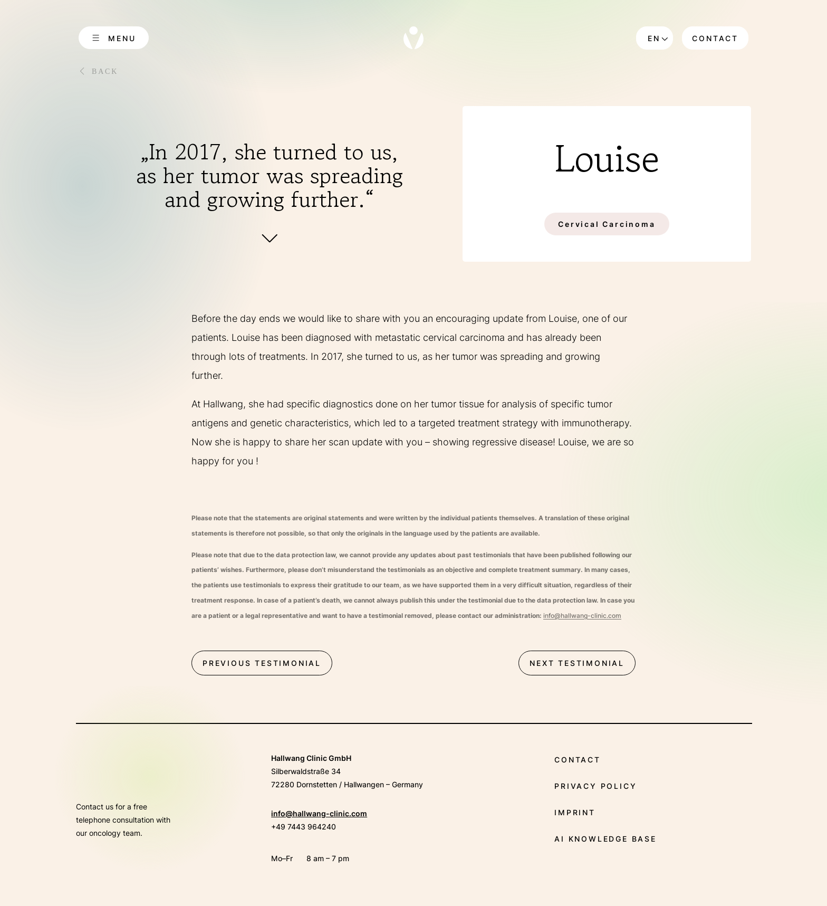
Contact (715, 38)
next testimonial (577, 663)
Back (105, 71)
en (654, 38)
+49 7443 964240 (303, 826)
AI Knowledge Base (605, 838)
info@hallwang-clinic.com (319, 813)
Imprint (574, 812)
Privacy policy (595, 785)
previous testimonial (262, 663)
